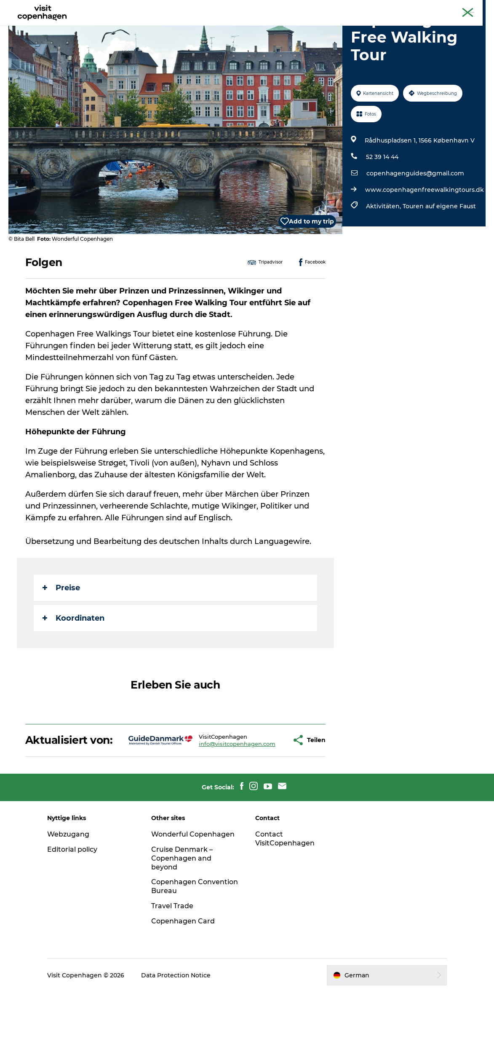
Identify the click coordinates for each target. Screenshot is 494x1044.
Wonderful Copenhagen (193, 887)
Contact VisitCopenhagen (285, 891)
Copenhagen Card (463, 8)
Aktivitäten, (384, 246)
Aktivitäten (193, 27)
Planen (306, 27)
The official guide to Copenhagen (391, 8)
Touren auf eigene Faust (439, 246)
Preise (61, 627)
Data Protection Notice (177, 1027)
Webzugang (69, 887)
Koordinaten (73, 658)
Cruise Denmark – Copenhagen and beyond (183, 910)
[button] (263, 786)
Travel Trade (173, 958)
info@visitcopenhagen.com (210, 789)
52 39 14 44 (382, 197)
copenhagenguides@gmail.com (415, 213)
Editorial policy (73, 902)
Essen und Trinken (253, 27)
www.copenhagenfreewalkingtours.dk (424, 230)
